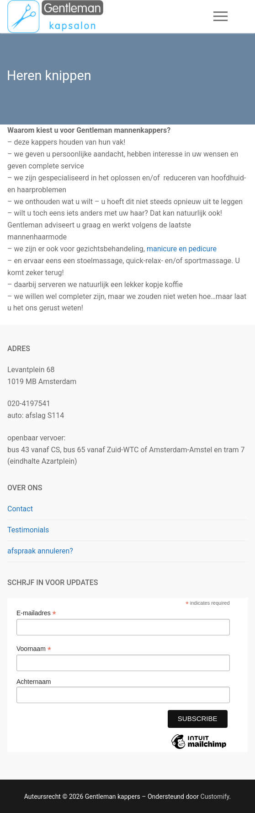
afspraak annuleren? (40, 551)
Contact (20, 508)
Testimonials (28, 530)
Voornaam (33, 649)
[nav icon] (220, 16)
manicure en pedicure (182, 248)
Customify (215, 796)
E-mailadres (36, 613)
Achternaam (33, 681)
